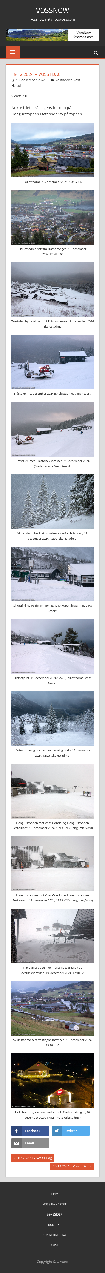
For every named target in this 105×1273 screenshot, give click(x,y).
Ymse (55, 1244)
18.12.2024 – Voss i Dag (34, 1158)
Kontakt (54, 1224)
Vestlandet (64, 80)
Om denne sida (54, 1234)
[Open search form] (96, 52)
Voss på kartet (54, 1204)
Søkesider (55, 1214)
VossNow (52, 10)
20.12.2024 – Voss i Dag (70, 1166)
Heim (54, 1194)
